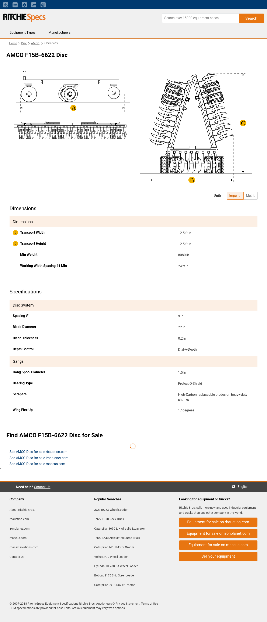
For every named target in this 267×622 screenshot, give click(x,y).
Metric (250, 196)
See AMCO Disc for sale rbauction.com (38, 452)
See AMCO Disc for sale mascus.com (37, 464)
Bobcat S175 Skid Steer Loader (114, 575)
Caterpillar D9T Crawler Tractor (114, 585)
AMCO (35, 43)
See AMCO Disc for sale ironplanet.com (39, 458)
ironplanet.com (20, 528)
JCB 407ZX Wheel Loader (111, 509)
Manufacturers (59, 33)
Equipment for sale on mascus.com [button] (218, 545)
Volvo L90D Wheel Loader (111, 556)
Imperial (235, 196)
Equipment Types (22, 33)
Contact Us (42, 487)
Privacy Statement (127, 603)
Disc (24, 43)
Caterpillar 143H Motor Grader (114, 547)
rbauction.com (19, 519)
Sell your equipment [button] (218, 556)
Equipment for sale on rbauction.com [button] (218, 522)
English (244, 487)
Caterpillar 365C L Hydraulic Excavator (119, 528)
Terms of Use (149, 603)
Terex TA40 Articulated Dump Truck (117, 538)
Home (13, 43)
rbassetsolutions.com (24, 547)
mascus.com (18, 538)
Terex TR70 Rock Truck (109, 519)
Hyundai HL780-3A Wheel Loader (116, 566)
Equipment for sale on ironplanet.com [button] (218, 533)
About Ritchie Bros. (22, 509)
